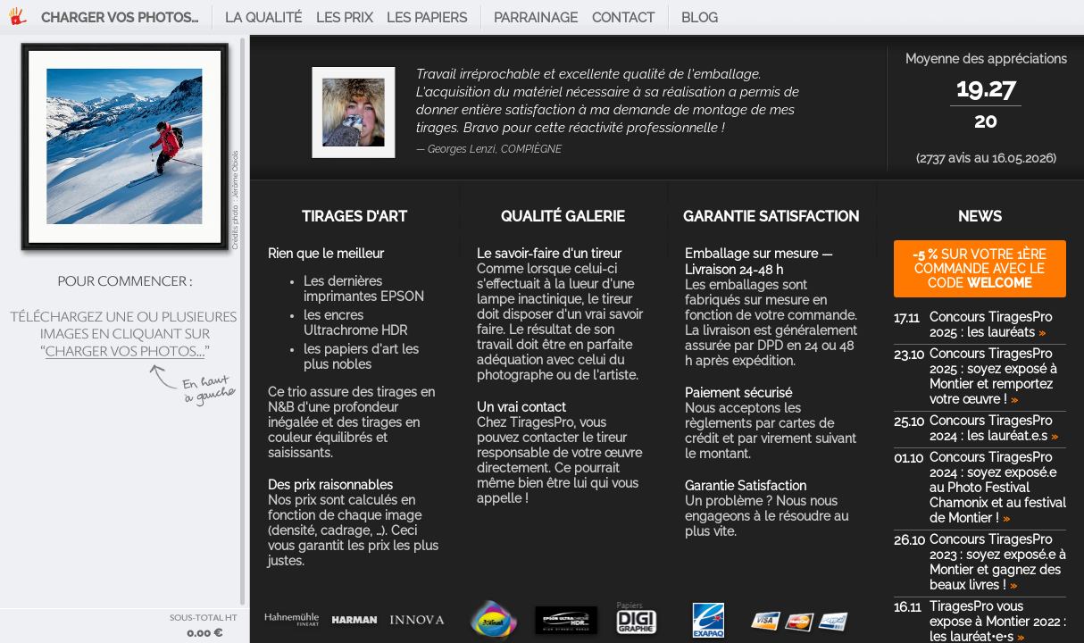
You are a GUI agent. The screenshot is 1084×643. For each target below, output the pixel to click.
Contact (623, 18)
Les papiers (427, 18)
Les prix (344, 18)
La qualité (263, 18)
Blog (699, 18)
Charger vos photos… (119, 18)
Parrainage (536, 18)
